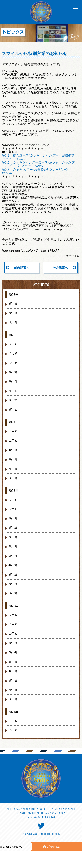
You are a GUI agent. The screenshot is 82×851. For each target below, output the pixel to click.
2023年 (13, 490)
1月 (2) (13, 593)
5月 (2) (13, 556)
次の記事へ (60, 267)
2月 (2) (13, 313)
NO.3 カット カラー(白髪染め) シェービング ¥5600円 (36, 171)
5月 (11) (14, 409)
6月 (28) (14, 400)
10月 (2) (14, 633)
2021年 (13, 711)
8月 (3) (13, 643)
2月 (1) (13, 468)
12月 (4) (14, 344)
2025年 (13, 335)
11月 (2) (14, 720)
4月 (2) (13, 450)
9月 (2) (13, 372)
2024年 (13, 422)
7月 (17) (14, 390)
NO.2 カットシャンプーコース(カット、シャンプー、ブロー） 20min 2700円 (38, 164)
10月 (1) (14, 509)
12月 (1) (14, 431)
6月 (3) (13, 546)
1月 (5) (13, 322)
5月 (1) (13, 661)
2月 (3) (13, 584)
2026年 (13, 294)
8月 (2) (13, 527)
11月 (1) (14, 440)
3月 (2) (13, 574)
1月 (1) (13, 478)
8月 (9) (13, 381)
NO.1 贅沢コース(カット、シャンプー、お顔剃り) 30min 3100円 (40, 157)
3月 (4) (13, 303)
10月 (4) (14, 363)
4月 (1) (13, 671)
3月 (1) (13, 459)
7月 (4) (13, 537)
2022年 (13, 606)
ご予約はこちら (57, 846)
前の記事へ (21, 267)
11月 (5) (14, 353)
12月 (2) (14, 615)
